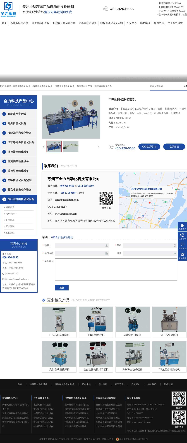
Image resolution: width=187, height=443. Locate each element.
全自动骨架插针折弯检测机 (109, 422)
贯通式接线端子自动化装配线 (15, 424)
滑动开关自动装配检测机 (108, 418)
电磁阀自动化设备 (22, 86)
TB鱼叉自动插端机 (169, 369)
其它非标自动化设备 (19, 189)
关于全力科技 (175, 23)
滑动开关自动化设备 (64, 86)
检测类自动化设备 (18, 161)
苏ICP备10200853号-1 (103, 439)
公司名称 (49, 253)
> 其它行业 (9, 233)
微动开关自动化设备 (43, 86)
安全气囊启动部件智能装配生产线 (15, 407)
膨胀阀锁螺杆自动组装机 (77, 413)
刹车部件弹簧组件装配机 (77, 405)
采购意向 (49, 261)
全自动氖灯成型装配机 (107, 413)
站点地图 (168, 384)
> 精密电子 (9, 207)
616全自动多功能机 (177, 78)
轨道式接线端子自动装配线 (15, 413)
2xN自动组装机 (96, 335)
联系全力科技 (133, 398)
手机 (119, 245)
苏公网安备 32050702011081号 (132, 439)
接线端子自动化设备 (64, 23)
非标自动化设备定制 (111, 23)
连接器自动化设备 (157, 78)
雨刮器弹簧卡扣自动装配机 (78, 409)
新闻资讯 (159, 23)
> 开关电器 (9, 220)
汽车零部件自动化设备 (21, 142)
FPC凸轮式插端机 (59, 335)
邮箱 (119, 253)
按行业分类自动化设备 (21, 199)
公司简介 (135, 384)
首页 (4, 23)
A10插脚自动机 (132, 335)
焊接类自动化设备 (18, 170)
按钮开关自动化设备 (43, 426)
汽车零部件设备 (88, 23)
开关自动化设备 (40, 23)
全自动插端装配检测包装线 (109, 405)
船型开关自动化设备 (43, 413)
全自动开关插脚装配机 (96, 369)
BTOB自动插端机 (132, 369)
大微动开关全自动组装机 (108, 409)
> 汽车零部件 (10, 213)
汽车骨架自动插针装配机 (77, 422)
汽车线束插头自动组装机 (77, 418)
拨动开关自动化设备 (43, 422)
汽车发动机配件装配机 (75, 426)
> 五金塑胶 (9, 226)
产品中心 (132, 23)
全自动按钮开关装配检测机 (109, 426)
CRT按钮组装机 (169, 335)
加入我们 (152, 384)
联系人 (48, 245)
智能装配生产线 (19, 23)
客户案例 (145, 23)
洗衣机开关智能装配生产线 (15, 418)
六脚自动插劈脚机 (59, 369)
